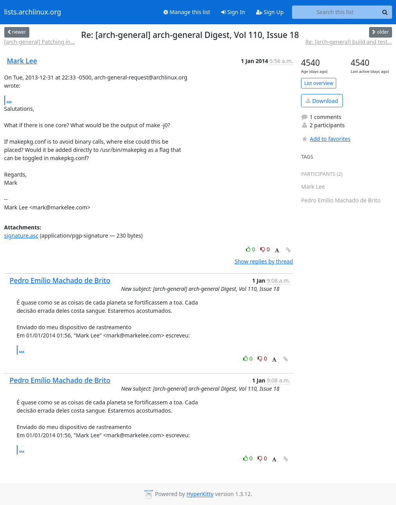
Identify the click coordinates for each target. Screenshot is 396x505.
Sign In (233, 12)
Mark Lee (22, 60)
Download (322, 101)
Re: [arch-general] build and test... (348, 41)
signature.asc (21, 235)
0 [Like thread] (251, 249)
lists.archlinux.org (32, 12)
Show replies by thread (264, 261)
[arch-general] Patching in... (39, 41)
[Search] (385, 12)
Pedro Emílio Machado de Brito (60, 280)
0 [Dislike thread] (265, 249)
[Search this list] (335, 12)
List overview (318, 83)
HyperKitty (199, 494)
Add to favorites (325, 138)
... (9, 100)
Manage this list (186, 12)
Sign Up (270, 12)
